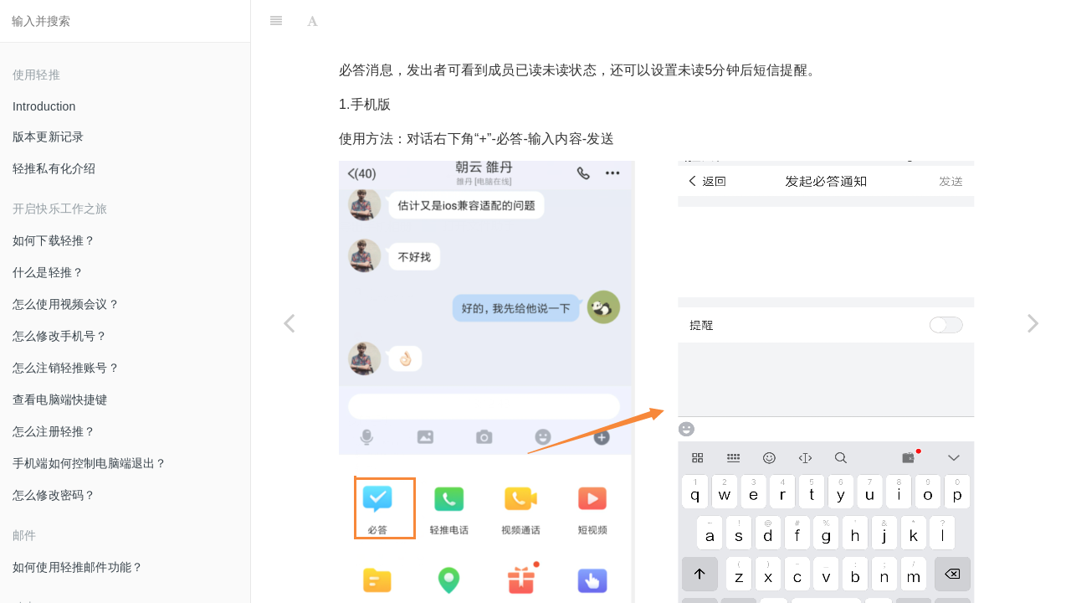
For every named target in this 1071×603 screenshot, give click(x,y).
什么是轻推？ (48, 272)
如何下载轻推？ (54, 240)
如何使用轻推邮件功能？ (78, 567)
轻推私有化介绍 (54, 168)
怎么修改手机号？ (60, 336)
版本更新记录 (48, 136)
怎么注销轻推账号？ (66, 367)
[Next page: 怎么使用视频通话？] (1033, 322)
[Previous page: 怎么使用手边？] (288, 322)
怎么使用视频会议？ (66, 304)
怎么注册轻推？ (54, 431)
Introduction (44, 106)
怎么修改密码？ (54, 495)
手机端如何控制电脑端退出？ (90, 463)
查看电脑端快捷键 (60, 399)
